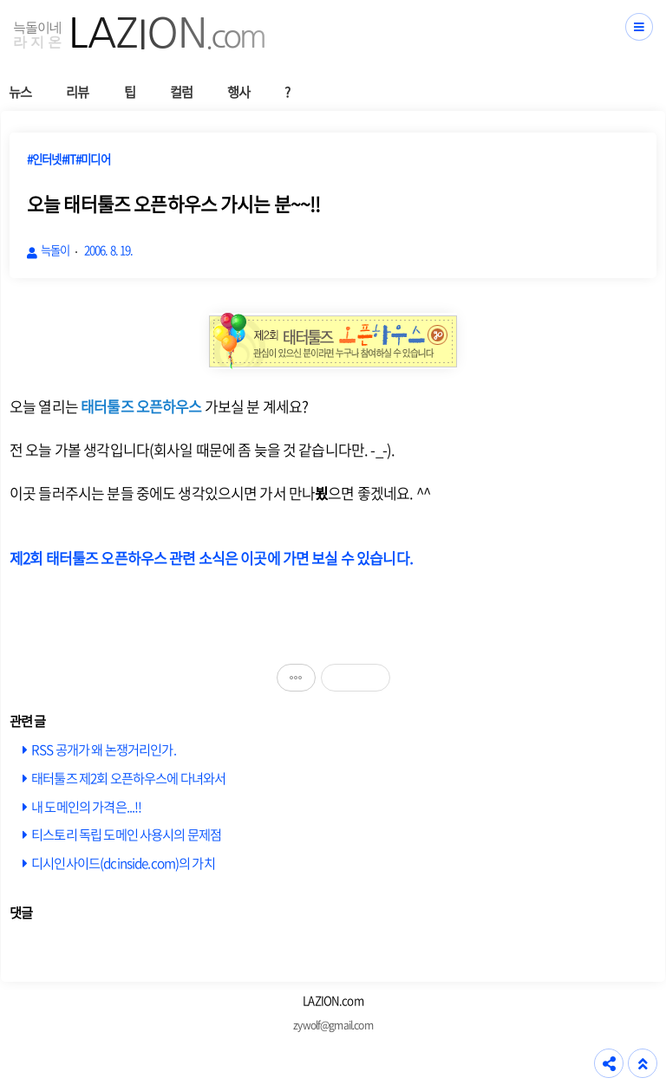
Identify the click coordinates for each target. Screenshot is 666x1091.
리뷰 (77, 91)
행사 (238, 91)
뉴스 (20, 91)
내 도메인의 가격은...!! (86, 806)
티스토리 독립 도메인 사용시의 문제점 (126, 834)
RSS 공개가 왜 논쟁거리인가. (103, 749)
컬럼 (181, 91)
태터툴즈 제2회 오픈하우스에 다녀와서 (128, 778)
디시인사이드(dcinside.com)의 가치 (123, 863)
